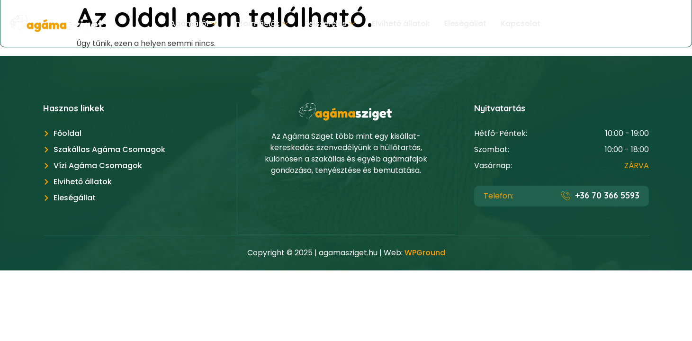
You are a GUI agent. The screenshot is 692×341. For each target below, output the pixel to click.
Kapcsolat (520, 23)
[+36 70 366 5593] (565, 195)
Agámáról (193, 23)
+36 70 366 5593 (607, 195)
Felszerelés (330, 23)
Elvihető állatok (401, 23)
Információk (261, 23)
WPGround (424, 252)
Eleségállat (465, 23)
